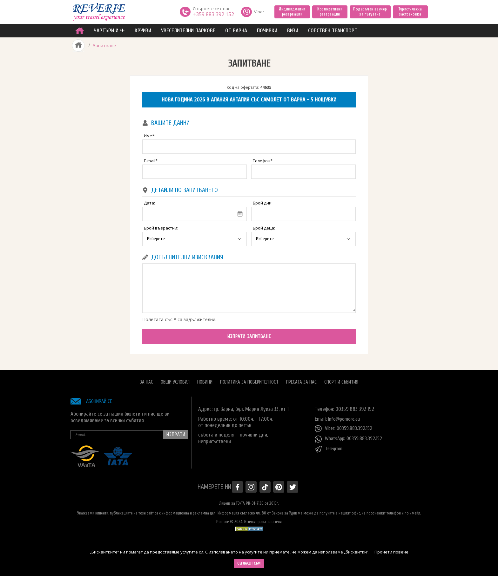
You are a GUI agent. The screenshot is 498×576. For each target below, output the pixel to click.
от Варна (236, 30)
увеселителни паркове (188, 30)
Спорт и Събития (341, 379)
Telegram (330, 446)
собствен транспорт (332, 30)
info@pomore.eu (345, 416)
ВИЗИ (292, 30)
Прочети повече (391, 552)
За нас (146, 379)
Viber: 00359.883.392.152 (345, 426)
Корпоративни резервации (329, 11)
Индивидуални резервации (292, 11)
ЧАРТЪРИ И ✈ (109, 30)
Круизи (143, 30)
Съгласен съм (249, 563)
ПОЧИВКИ (267, 30)
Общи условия (175, 379)
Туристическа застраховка (410, 11)
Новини (204, 379)
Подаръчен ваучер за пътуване (370, 11)
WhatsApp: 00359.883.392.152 (350, 436)
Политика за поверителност (249, 379)
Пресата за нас (301, 379)
